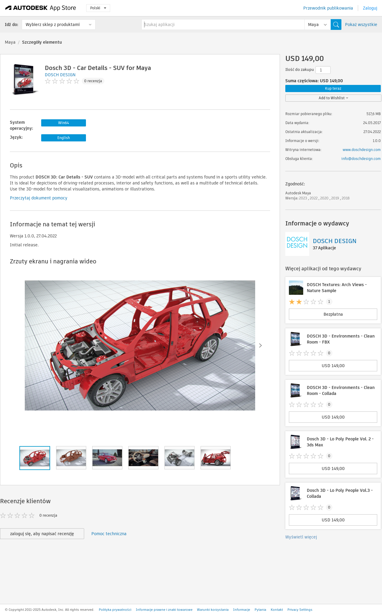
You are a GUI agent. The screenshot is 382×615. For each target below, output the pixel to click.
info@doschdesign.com (361, 158)
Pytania (260, 609)
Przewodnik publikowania (328, 8)
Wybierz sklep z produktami (53, 25)
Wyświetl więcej (301, 537)
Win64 (63, 122)
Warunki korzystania (213, 609)
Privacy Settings (299, 609)
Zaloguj (370, 8)
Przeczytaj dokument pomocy (38, 198)
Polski (98, 7)
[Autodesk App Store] (41, 8)
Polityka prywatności (115, 609)
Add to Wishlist (333, 97)
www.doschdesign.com (362, 149)
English (63, 137)
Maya (10, 42)
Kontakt (277, 609)
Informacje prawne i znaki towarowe (164, 609)
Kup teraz (333, 88)
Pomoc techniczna (109, 534)
